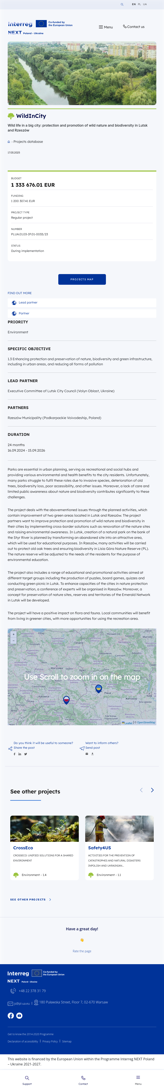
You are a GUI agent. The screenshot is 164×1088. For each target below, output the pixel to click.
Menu (138, 1080)
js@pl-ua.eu (22, 1003)
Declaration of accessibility (23, 1041)
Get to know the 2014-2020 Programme (31, 1034)
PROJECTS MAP (82, 279)
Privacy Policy (50, 1041)
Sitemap (67, 1041)
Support (27, 1080)
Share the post (24, 748)
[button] (152, 790)
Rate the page (82, 951)
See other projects (30, 899)
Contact (83, 1080)
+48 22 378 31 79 (32, 991)
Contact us (133, 26)
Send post (92, 748)
